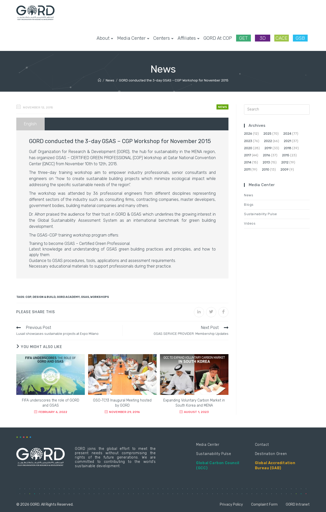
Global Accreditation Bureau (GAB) (275, 465)
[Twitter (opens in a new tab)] (275, 12)
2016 (266, 155)
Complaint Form (264, 504)
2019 (268, 148)
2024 (287, 133)
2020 (248, 148)
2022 (268, 141)
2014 (247, 162)
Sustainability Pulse (260, 214)
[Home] (99, 80)
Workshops (99, 297)
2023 (248, 141)
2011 (247, 169)
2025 (267, 133)
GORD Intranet (298, 504)
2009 (284, 169)
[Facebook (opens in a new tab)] (283, 12)
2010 (265, 169)
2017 (247, 155)
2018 (287, 148)
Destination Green (271, 454)
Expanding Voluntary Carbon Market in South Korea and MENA (194, 403)
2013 (266, 162)
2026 (248, 133)
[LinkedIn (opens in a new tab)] (299, 12)
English (30, 123)
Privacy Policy (231, 504)
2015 (285, 155)
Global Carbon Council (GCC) (217, 465)
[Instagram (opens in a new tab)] (291, 12)
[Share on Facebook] (223, 312)
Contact (262, 444)
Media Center (207, 444)
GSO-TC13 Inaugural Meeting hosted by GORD (122, 403)
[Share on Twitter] (211, 312)
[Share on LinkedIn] (199, 312)
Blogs (249, 204)
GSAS (85, 297)
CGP (28, 297)
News (222, 107)
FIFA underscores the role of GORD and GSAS (50, 403)
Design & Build (44, 297)
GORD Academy (68, 297)
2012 (285, 162)
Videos (250, 223)
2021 (287, 141)
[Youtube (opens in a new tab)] (308, 12)
